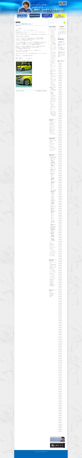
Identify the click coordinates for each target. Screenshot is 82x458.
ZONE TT (51, 124)
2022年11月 (60, 135)
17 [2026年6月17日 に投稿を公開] (60, 32)
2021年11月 (60, 156)
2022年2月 (60, 151)
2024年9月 (60, 97)
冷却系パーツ (52, 73)
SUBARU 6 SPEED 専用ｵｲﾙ (53, 163)
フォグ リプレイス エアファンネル (53, 76)
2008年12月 (60, 422)
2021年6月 (60, 165)
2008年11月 (60, 424)
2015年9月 (60, 284)
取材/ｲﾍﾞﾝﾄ (51, 127)
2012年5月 (60, 351)
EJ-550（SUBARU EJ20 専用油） (53, 235)
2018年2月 (60, 234)
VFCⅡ (51, 245)
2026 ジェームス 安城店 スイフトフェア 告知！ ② (61, 45)
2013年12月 (60, 320)
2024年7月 (60, 101)
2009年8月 (60, 408)
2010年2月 (60, 398)
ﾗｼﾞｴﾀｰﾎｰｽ (52, 85)
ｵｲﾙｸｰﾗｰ (52, 83)
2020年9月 (60, 180)
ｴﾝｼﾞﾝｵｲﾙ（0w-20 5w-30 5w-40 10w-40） (53, 227)
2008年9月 (60, 427)
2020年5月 (60, 187)
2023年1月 (60, 132)
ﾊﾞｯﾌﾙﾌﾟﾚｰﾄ (53, 46)
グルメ (51, 273)
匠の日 (51, 279)
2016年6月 (60, 268)
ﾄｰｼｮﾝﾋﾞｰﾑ (52, 56)
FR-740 (52, 215)
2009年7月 (60, 410)
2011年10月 (60, 363)
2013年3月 (60, 334)
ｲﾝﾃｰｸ (52, 41)
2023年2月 (60, 130)
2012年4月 (60, 353)
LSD (51, 88)
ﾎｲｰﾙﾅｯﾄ (52, 106)
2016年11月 (60, 260)
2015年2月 (60, 296)
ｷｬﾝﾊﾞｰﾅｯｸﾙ (53, 53)
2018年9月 (60, 222)
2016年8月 (60, 265)
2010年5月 (60, 393)
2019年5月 (60, 208)
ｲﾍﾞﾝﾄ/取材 (52, 115)
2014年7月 (60, 308)
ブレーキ (51, 60)
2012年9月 (60, 344)
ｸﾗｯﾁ (51, 94)
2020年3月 (60, 191)
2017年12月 (60, 237)
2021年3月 (60, 170)
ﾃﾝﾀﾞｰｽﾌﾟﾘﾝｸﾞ (52, 149)
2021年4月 (60, 168)
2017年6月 (60, 248)
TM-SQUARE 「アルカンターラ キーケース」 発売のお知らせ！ (61, 49)
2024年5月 (60, 104)
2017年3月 (60, 253)
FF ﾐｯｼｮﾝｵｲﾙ (53, 171)
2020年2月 (60, 192)
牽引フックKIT (53, 101)
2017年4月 (60, 251)
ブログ (51, 276)
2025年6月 (60, 82)
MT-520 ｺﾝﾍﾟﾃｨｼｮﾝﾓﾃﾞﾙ (53, 200)
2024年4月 (60, 106)
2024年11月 (60, 94)
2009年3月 (60, 417)
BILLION (51, 292)
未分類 (51, 282)
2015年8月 (60, 286)
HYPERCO (51, 295)
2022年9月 (60, 139)
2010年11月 (60, 382)
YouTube (51, 268)
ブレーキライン (53, 68)
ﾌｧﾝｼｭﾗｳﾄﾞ (52, 84)
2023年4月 (60, 127)
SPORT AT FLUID (52, 93)
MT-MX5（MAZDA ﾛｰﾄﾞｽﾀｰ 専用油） (53, 203)
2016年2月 (60, 275)
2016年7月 (60, 267)
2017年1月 (60, 256)
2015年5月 (60, 291)
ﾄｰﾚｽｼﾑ (52, 57)
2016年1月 (60, 277)
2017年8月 (60, 244)
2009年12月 (60, 401)
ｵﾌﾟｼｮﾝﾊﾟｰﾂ (52, 143)
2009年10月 (60, 405)
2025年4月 (60, 85)
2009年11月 (60, 403)
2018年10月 (60, 220)
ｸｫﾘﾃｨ (51, 146)
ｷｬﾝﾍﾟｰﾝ (51, 132)
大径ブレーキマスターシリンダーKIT (53, 71)
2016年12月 (60, 258)
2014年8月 (60, 306)
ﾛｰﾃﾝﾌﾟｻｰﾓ (51, 255)
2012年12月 (60, 339)
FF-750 (52, 185)
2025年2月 (60, 89)
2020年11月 (60, 177)
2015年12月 (60, 279)
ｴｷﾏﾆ (51, 31)
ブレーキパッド (53, 63)
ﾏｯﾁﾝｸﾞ (51, 150)
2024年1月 (60, 111)
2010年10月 (60, 384)
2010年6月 (60, 391)
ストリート (51, 126)
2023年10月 (60, 116)
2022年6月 (60, 144)
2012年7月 (60, 348)
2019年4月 (60, 210)
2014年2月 (60, 317)
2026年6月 (60, 63)
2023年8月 (60, 120)
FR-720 (52, 213)
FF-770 (52, 187)
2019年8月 (60, 203)
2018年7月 (60, 225)
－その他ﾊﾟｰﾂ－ (52, 98)
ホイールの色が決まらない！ (25, 24)
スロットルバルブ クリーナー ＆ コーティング (53, 39)
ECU (51, 35)
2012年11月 (60, 341)
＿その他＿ (51, 111)
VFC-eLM (51, 244)
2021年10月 (60, 158)
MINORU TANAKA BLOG (44, 451)
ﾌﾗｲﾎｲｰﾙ (52, 96)
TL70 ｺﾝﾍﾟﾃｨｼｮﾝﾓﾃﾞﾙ (52, 197)
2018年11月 (60, 218)
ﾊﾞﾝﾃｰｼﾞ (51, 249)
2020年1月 (60, 194)
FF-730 (52, 183)
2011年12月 (60, 360)
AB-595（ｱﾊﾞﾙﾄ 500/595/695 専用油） (53, 232)
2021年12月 (60, 154)
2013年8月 (60, 327)
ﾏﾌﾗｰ (51, 32)
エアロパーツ (52, 28)
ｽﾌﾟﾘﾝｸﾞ (52, 54)
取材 (50, 141)
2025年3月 (60, 87)
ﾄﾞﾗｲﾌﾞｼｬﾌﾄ (53, 95)
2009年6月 (60, 412)
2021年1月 (60, 173)
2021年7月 (60, 163)
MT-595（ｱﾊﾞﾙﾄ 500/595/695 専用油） (53, 178)
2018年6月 (60, 227)
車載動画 (51, 284)
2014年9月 (60, 305)
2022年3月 (60, 149)
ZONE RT (51, 123)
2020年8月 (60, 182)
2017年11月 (60, 239)
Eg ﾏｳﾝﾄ (52, 37)
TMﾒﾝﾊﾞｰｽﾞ (52, 112)
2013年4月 (60, 332)
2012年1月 (60, 358)
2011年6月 (60, 370)
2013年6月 (60, 329)
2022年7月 (60, 142)
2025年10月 (60, 77)
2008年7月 (60, 431)
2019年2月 (60, 213)
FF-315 (52, 175)
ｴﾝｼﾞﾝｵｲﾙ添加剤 (53, 44)
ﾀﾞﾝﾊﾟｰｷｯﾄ (52, 55)
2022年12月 (60, 134)
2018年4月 (60, 230)
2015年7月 (60, 287)
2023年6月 (60, 123)
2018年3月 (60, 232)
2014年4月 (60, 313)
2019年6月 (60, 206)
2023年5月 (60, 125)
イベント (51, 270)
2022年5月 (60, 146)
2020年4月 (60, 189)
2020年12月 (60, 175)
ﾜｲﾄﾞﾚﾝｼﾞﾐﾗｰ (53, 109)
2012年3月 (60, 355)
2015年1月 (60, 298)
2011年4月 (60, 374)
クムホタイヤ (52, 271)
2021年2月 (60, 172)
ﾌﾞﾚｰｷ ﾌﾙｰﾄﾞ (52, 251)
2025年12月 (60, 73)
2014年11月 (60, 301)
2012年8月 (60, 346)
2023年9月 (60, 118)
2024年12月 (60, 92)
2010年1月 (60, 400)
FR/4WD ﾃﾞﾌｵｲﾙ (53, 206)
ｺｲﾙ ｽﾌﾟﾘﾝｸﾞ (52, 147)
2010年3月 (60, 396)
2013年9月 (60, 325)
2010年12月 (60, 381)
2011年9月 (60, 365)
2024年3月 (60, 108)
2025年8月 (60, 80)
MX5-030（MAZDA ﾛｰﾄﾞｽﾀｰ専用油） (53, 239)
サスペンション (52, 47)
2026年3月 (60, 68)
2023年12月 (60, 113)
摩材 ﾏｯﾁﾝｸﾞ (52, 129)
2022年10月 (60, 137)
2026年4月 (60, 66)
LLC (51, 74)
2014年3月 (60, 315)
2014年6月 (60, 310)
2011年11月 (60, 362)
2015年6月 (60, 289)
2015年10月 (60, 282)
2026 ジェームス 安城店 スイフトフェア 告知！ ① (61, 55)
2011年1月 (60, 379)
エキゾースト (52, 30)
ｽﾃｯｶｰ (52, 103)
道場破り (51, 285)
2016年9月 (60, 263)
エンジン (51, 34)
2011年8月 (60, 367)
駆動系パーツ (52, 87)
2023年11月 (60, 115)
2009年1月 (60, 420)
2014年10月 (60, 303)
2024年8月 (60, 99)
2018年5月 (60, 229)
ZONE (51, 296)
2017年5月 (60, 249)
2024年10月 (60, 96)
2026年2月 (60, 70)
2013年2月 (60, 336)
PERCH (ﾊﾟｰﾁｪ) (52, 140)
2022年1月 (60, 153)
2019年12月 (60, 196)
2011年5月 (60, 372)
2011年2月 (60, 377)
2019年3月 (60, 211)
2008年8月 (60, 429)
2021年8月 (60, 161)
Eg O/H (52, 36)
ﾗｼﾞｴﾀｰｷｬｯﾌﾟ (52, 252)
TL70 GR (52, 194)
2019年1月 (60, 215)
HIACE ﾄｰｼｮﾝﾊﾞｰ (52, 267)
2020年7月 (60, 184)
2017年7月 (60, 246)
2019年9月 (60, 201)
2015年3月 (60, 294)
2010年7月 (60, 389)
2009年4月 (60, 415)
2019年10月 (60, 199)
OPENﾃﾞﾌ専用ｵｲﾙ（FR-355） (53, 209)
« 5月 (58, 37)
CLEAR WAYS (52, 264)
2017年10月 (60, 241)
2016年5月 (60, 270)
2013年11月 (60, 322)
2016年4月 (60, 272)
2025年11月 (60, 75)
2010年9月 (60, 386)
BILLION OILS (52, 293)
